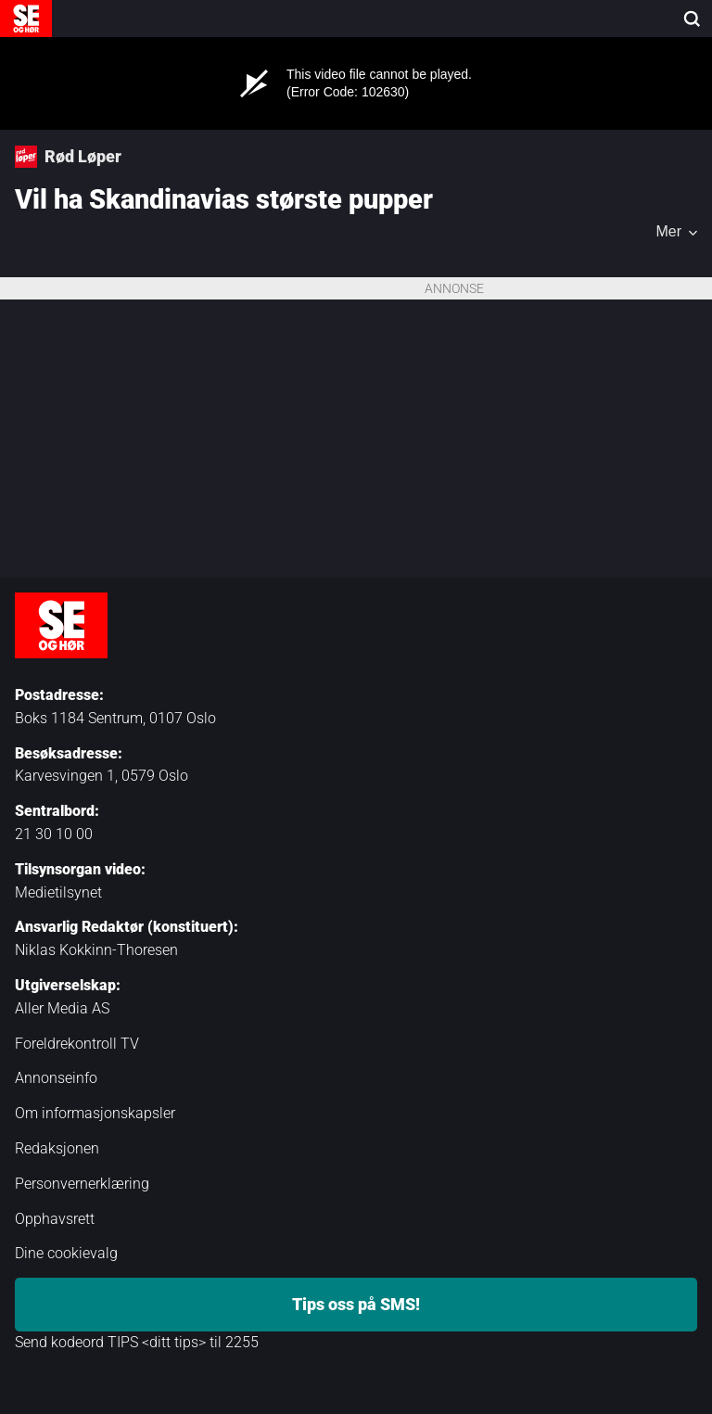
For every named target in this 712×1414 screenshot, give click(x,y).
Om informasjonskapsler (95, 1113)
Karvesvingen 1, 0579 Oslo (101, 775)
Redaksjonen (57, 1148)
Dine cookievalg (66, 1253)
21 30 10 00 (54, 834)
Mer (668, 231)
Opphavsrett (55, 1219)
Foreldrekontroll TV (77, 1043)
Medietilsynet (58, 892)
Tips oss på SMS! (356, 1304)
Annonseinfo (56, 1078)
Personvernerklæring (82, 1183)
